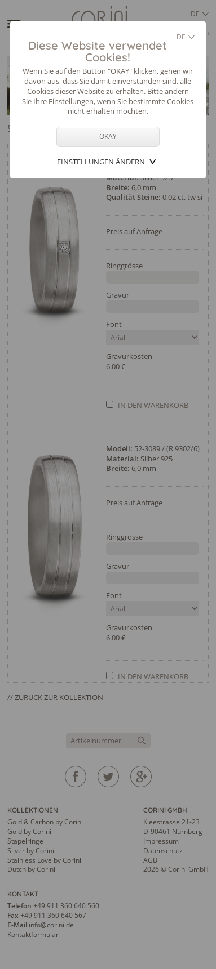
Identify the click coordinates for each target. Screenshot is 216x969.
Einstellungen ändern (101, 161)
